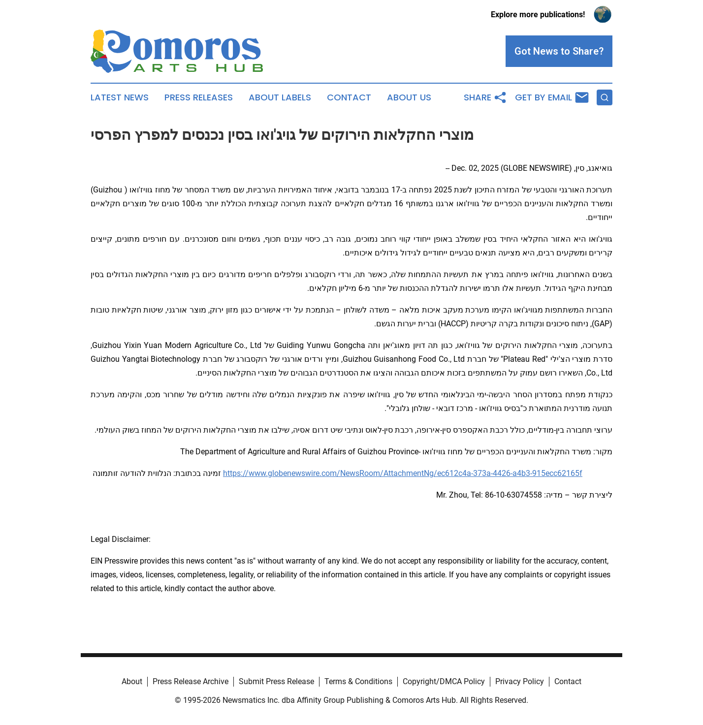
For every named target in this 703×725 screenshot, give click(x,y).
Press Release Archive (190, 681)
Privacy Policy (519, 681)
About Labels (280, 97)
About (132, 681)
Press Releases (198, 97)
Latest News (120, 97)
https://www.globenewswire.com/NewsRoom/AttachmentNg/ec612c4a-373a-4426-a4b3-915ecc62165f (402, 473)
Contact (349, 97)
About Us (409, 97)
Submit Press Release (276, 681)
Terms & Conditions (358, 681)
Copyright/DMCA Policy (444, 681)
